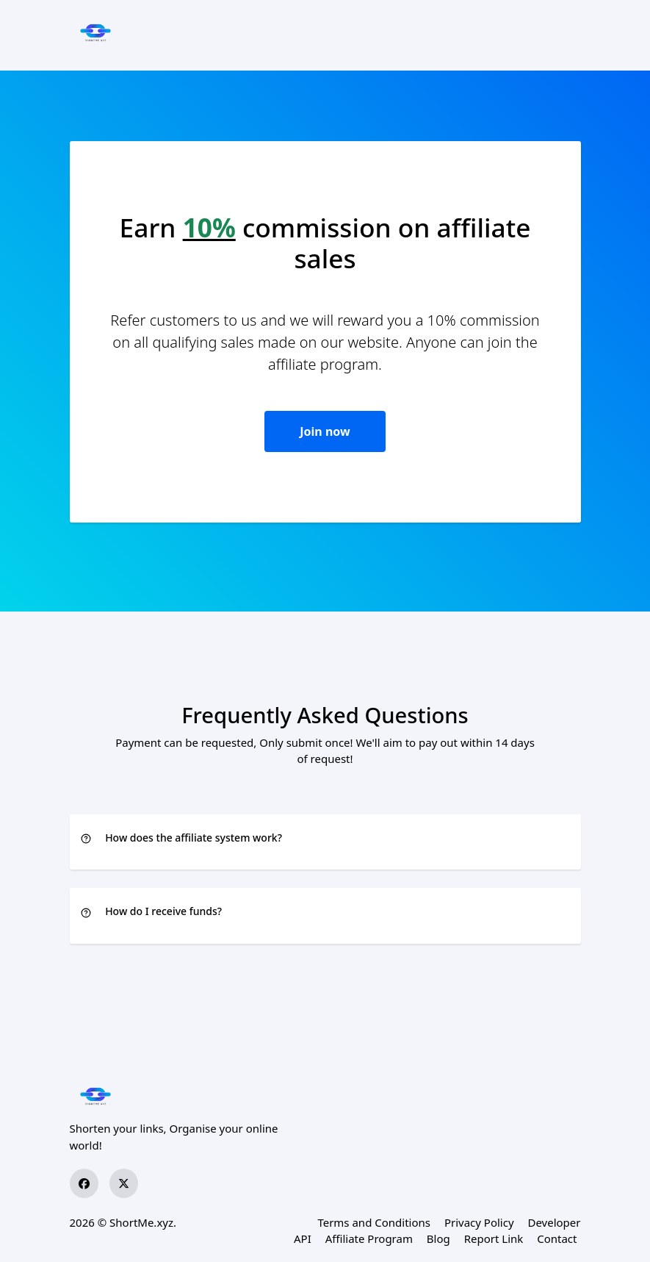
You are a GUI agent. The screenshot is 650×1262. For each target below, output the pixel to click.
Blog (438, 1238)
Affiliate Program (369, 1238)
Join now (325, 431)
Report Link (494, 1238)
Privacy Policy (479, 1222)
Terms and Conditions (373, 1222)
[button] (325, 838)
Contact (557, 1238)
